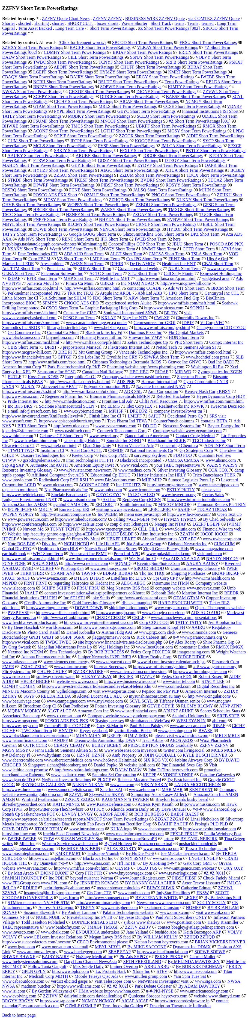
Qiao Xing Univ (97, 445)
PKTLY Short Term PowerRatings (216, 150)
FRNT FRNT (35, 583)
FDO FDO (182, 455)
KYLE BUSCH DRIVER (205, 755)
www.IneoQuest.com (154, 647)
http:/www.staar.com (92, 863)
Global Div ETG (16, 548)
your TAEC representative (177, 465)
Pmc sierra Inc (59, 268)
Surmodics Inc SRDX (21, 327)
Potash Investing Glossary (118, 706)
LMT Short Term (104, 258)
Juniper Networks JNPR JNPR (104, 656)
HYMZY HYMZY (180, 519)
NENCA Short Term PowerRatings (129, 229)
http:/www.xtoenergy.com (109, 529)
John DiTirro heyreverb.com (173, 770)
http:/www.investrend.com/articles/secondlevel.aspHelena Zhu (96, 686)
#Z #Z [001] (214, 873)
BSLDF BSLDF (119, 534)
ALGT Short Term (126, 253)
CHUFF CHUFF (52, 671)
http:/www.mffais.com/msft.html (186, 303)
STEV (162, 971)
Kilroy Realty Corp (155, 656)
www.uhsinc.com (220, 460)
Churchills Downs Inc (195, 317)
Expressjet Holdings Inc (221, 273)
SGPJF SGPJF (73, 637)
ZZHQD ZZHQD (199, 937)
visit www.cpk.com (213, 912)
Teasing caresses (109, 720)
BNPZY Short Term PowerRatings (63, 86)
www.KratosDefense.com (108, 804)
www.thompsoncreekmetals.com (93, 558)
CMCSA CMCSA (183, 460)
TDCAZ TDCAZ (212, 509)
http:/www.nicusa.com (163, 308)
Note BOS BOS (21, 543)
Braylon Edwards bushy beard (182, 799)
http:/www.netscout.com (195, 971)
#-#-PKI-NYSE (160, 991)
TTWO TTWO (21, 450)
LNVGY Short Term (117, 249)
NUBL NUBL (48, 917)
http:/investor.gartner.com (169, 484)
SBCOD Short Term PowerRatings (142, 42)
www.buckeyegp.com (83, 951)
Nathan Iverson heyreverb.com (161, 942)
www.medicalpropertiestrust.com (135, 833)
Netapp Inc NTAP (170, 524)
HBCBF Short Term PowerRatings (63, 209)
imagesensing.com (193, 652)
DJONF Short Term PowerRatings (166, 91)
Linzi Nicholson (204, 819)
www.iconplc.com (144, 489)
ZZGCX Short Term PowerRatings (149, 136)
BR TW (171, 312)
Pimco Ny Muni (86, 539)
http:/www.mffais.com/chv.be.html (80, 381)
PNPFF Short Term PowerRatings (62, 219)
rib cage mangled (137, 602)
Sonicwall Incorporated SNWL (130, 312)
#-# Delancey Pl (16, 755)
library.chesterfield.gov (67, 327)
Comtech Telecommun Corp (122, 430)
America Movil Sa (43, 283)
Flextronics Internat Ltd (129, 347)
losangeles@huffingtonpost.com (52, 892)
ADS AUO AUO (205, 612)
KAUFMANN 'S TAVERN (125, 799)
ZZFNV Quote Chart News (65, 18)
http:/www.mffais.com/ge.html (160, 666)
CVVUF (147, 676)
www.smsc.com (16, 676)
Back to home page (19, 1015)
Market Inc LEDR (18, 263)
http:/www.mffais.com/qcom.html (166, 278)
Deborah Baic (163, 593)
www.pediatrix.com (68, 774)
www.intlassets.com (19, 661)
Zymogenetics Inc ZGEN (220, 371)
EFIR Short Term (42, 278)
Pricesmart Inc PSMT (88, 553)
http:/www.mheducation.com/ (81, 519)
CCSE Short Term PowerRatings (192, 106)
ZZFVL (76, 794)
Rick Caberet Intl (151, 637)
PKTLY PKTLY (181, 489)
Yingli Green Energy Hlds (166, 548)
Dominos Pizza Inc (145, 332)
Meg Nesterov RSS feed (127, 588)
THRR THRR (32, 573)
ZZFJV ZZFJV (138, 927)
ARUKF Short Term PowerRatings (106, 155)
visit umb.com (209, 553)
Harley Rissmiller (223, 922)
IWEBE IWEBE (22, 838)
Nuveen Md (33, 529)
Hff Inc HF (126, 863)
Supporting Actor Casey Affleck (159, 794)
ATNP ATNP (230, 706)
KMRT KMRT (68, 853)
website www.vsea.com (77, 681)
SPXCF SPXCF (16, 578)
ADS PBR (126, 381)
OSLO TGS (147, 868)
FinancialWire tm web (221, 529)
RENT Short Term (78, 239)
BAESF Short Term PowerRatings (196, 96)
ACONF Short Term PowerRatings (63, 131)
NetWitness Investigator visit (163, 981)
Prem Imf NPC (127, 553)
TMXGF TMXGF (103, 927)
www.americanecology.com (204, 991)
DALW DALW (128, 770)
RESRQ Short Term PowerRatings (32, 190)
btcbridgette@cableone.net (66, 887)
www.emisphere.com (119, 907)
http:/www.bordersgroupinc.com (107, 627)
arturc (169, 838)
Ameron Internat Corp (21, 367)
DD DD (150, 425)
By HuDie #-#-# (140, 853)
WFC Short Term (48, 553)
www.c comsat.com (64, 715)
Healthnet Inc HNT (178, 263)
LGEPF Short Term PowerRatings (63, 72)
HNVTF (65, 730)
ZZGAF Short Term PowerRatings (163, 214)
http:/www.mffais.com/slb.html (29, 312)
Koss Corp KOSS (43, 376)
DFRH (50, 347)
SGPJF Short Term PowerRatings (83, 136)
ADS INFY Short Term (224, 445)
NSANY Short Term (25, 249)
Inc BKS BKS (20, 406)
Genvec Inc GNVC (184, 362)
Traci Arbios (152, 740)
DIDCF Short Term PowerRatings (129, 96)
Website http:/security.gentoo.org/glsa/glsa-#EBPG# (53, 534)
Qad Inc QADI (221, 362)
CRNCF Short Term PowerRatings (166, 224)
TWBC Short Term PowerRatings (62, 62)
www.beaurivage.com (21, 701)
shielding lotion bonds (128, 607)
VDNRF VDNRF (178, 774)
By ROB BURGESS (106, 652)
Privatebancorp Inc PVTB (89, 917)
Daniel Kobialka (80, 632)
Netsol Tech (166, 347)
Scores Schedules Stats (220, 711)
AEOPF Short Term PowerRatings (84, 67)
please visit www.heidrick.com (181, 735)
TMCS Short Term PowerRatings (100, 126)
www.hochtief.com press (207, 357)
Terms (192, 23)
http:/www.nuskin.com (200, 804)
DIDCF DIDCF (191, 656)
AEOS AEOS (181, 740)
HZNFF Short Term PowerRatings (96, 214)
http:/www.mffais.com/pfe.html (93, 342)
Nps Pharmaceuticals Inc (66, 489)
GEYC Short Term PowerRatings (146, 111)
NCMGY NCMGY (98, 1001)
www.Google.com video (163, 612)
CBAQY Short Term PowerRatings (33, 77)
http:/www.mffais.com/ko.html (29, 391)
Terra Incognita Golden (122, 1005)
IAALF (31, 593)
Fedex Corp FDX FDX (151, 652)
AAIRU (198, 627)
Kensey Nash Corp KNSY (208, 391)
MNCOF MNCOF (174, 504)
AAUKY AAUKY (202, 563)
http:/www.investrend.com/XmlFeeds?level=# (42, 416)
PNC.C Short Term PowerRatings (180, 194)
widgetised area (215, 278)
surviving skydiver (150, 455)
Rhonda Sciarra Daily (130, 809)
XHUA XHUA (45, 563)
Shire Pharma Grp (218, 642)
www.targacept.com (113, 661)
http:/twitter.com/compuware (65, 514)
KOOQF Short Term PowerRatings (165, 140)
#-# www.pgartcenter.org (215, 666)
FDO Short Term (107, 298)
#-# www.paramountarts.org (197, 637)
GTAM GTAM (186, 598)
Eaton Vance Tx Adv (136, 445)
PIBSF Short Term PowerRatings (130, 185)
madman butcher (35, 986)
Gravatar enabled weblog (140, 268)
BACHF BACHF (173, 824)
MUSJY (28, 386)
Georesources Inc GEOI (155, 322)
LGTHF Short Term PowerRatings (131, 131)
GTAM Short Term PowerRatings (62, 106)
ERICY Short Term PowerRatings (208, 52)
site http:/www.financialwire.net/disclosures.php (120, 642)
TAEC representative (20, 927)
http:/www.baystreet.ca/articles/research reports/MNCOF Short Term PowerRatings (75, 819)
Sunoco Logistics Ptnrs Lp (191, 480)
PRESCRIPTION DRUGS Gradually (160, 745)
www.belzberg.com (111, 327)
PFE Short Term (188, 342)
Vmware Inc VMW (145, 337)
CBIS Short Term (23, 347)
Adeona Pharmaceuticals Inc (46, 656)
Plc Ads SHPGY (133, 956)
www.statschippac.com (219, 484)
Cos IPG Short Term (144, 258)
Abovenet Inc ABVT (59, 386)
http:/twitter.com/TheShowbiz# (56, 809)
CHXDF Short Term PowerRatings (99, 91)
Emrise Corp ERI (74, 509)
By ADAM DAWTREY (199, 986)
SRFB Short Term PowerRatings (194, 62)
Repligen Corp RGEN (141, 499)
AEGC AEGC (133, 583)
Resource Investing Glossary (27, 470)
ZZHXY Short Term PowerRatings (32, 47)
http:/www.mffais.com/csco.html (57, 362)
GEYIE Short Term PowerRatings (101, 165)
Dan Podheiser (76, 706)
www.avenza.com (52, 578)
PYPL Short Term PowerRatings (82, 111)
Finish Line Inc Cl (105, 416)
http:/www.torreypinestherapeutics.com (98, 622)
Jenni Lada (44, 750)
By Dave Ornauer (170, 809)
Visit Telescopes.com (112, 981)
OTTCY (97, 809)
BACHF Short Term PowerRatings (100, 47)
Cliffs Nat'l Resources (158, 401)
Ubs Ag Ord (217, 258)
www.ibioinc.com (17, 435)
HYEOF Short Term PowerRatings (197, 229)
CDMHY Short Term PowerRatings (75, 52)
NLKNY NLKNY (88, 784)
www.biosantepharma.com (25, 853)
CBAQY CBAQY (69, 745)
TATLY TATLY (188, 622)
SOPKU (197, 308)
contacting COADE (144, 288)
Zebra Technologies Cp (147, 342)
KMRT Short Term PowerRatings (197, 72)
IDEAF (219, 725)
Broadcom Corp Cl (39, 706)
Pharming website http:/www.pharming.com (145, 367)
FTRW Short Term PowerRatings (62, 160)
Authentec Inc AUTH (49, 465)
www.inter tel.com (179, 681)
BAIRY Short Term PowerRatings (100, 77)
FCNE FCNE (14, 563)
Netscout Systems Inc (182, 425)
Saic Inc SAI (111, 789)
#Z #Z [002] (117, 986)
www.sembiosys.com (108, 568)
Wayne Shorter (134, 23)
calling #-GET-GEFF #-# (135, 519)
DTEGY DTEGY (89, 578)
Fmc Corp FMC (113, 455)
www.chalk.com (55, 932)
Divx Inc (49, 543)
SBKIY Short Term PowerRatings (83, 150)
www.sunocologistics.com (71, 789)
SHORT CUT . (81, 23)
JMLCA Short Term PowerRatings (191, 145)
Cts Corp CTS (99, 892)
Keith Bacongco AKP (202, 932)
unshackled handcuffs (198, 843)
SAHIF (184, 509)
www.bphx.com (108, 489)
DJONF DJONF (54, 873)
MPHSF (116, 411)
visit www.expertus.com (114, 691)
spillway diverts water (55, 676)
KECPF (149, 774)
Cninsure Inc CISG (80, 312)
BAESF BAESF (185, 814)
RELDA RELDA (56, 696)
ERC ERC (104, 504)
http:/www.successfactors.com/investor (36, 942)
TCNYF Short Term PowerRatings (128, 62)
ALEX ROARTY (121, 848)
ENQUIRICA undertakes (97, 932)
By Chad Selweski (219, 519)
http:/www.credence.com (86, 563)
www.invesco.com (18, 932)
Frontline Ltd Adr (117, 401)
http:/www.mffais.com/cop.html (30, 288)
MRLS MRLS (227, 735)
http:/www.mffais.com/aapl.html (30, 558)
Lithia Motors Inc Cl (20, 298)
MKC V (45, 509)
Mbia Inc (27, 843)
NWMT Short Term (159, 249)
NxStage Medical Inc (94, 956)
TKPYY (87, 907)
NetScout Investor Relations (66, 779)
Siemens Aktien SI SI (79, 750)
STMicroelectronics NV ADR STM (39, 902)
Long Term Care (69, 28)
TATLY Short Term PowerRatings (31, 116)
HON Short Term (184, 337)
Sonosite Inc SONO (123, 440)
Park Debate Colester (153, 986)
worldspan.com (59, 627)
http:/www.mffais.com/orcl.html (203, 352)
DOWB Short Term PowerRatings (63, 229)
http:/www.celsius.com (83, 524)
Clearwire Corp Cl (18, 445)
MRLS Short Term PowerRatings (127, 106)
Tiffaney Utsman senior (179, 701)
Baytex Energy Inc (223, 425)
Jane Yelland (137, 932)
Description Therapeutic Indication (180, 1005)
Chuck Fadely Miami (221, 878)
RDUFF (30, 887)
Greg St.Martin (110, 725)
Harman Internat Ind (159, 381)
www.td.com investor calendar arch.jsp (171, 661)
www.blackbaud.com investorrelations (35, 735)
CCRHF (47, 568)
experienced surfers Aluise (128, 303)
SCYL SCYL (141, 701)
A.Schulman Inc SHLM (65, 298)
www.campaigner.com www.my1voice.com (85, 701)
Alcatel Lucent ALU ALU (99, 696)
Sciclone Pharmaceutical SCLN (66, 406)
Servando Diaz (57, 824)
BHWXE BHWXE (18, 956)
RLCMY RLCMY (197, 706)
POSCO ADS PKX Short (55, 194)
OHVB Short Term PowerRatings (31, 204)
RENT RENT (201, 789)
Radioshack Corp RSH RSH (63, 480)
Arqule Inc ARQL (115, 293)
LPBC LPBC (159, 509)
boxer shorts (107, 23)
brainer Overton (124, 966)
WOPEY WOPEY (18, 514)
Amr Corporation (163, 391)
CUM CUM (224, 543)
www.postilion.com (184, 922)
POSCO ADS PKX (226, 244)
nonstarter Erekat (195, 647)
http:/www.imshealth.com (207, 578)
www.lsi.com (13, 991)
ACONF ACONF (94, 484)
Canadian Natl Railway (102, 371)
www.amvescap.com (188, 725)
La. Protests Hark (110, 971)
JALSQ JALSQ (141, 494)
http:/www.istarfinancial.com (162, 951)
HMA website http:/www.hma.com (109, 991)
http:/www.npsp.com (20, 720)
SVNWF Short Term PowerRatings (198, 219)
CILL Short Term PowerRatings (96, 57)
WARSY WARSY (222, 465)
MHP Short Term (79, 278)
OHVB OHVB (15, 829)
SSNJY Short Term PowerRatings (159, 57)
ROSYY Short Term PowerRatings (196, 185)
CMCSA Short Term (166, 253)
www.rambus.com (134, 892)
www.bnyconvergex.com (130, 873)
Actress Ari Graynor (56, 907)
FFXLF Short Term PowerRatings (149, 150)
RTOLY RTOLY (49, 829)
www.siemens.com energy (66, 661)
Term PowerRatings (182, 81)
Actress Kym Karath (156, 804)
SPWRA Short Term (161, 357)
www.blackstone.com (21, 337)
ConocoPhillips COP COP (67, 725)
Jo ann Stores (125, 548)
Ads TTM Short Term (21, 268)
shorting (41, 23)
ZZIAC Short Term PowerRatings (83, 175)
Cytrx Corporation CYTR (206, 381)
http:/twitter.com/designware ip (182, 1001)
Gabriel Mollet (203, 956)
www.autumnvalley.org (37, 951)
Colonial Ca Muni (63, 332)
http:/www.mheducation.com (70, 401)
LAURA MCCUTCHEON (197, 784)
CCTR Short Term (199, 249)
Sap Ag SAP (13, 465)
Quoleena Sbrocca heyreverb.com (158, 996)
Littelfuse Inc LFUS (128, 578)
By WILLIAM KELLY (157, 937)
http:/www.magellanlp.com (52, 858)
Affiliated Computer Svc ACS (57, 475)
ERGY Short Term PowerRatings (165, 77)
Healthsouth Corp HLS (58, 548)
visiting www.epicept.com (119, 509)
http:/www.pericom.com (44, 539)
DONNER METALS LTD (94, 922)
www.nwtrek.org (104, 435)
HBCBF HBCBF (35, 681)
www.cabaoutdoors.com (23, 981)
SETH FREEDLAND (142, 961)
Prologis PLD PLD (211, 824)
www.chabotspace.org (157, 829)
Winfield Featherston (40, 799)
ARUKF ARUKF (178, 711)
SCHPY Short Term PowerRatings (63, 96)
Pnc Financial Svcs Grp (182, 765)
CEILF (138, 617)
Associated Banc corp (21, 715)
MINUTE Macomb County (26, 691)
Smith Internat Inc (136, 504)
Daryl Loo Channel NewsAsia (90, 961)
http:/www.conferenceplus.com (29, 524)
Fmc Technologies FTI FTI (89, 460)
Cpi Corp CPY (165, 578)
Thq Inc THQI (152, 573)
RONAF (9, 912)
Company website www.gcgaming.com (187, 430)
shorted (24, 23)
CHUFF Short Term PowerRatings (150, 67)
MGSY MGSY (15, 750)
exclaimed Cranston (162, 907)
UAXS (8, 386)
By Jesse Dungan (134, 917)
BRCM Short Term (227, 288)
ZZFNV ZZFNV (107, 18)
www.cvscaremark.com (115, 425)
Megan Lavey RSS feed (110, 937)
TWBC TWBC (58, 642)
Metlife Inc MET (115, 278)
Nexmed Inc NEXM (25, 652)
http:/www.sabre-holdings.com (81, 770)
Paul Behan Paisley (146, 725)
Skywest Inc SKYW (106, 794)
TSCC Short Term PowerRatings (30, 214)
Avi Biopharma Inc (224, 622)
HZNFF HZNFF (91, 755)
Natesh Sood (96, 548)
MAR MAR (172, 789)
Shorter (8, 23)
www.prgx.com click (157, 632)
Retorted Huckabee (173, 396)
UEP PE (114, 735)
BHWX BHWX (161, 887)
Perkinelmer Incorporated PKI (34, 293)
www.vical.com (134, 465)
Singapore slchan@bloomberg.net (57, 765)
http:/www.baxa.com (20, 396)
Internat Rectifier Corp (131, 824)
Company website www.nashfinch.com (136, 376)
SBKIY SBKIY (154, 784)
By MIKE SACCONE (146, 946)
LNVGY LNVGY (77, 814)
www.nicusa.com (58, 484)
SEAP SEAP (119, 951)
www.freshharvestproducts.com (29, 622)
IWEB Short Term (151, 239)
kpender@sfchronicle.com (25, 430)
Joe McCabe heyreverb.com (185, 853)
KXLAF (108, 317)
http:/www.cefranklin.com (65, 617)
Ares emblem (52, 263)
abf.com (219, 720)
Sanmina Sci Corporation (114, 774)
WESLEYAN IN (191, 720)
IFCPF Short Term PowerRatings (99, 140)
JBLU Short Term (187, 244)
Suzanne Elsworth (39, 912)
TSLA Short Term (206, 253)
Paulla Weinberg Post (222, 833)
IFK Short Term (114, 239)
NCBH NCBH (76, 543)
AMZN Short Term (86, 263)
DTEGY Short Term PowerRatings (195, 160)
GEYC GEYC (108, 494)
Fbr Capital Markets (186, 332)
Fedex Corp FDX (177, 676)
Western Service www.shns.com (70, 843)
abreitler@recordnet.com (24, 804)
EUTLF (14, 376)
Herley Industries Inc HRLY (161, 475)
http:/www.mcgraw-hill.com (27, 352)
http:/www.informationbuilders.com (198, 499)
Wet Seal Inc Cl (142, 558)
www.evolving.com (19, 996)
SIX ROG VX (156, 760)
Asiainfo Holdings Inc (191, 715)
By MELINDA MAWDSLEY (194, 961)
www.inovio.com (17, 480)
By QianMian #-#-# (51, 863)
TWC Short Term (37, 730)
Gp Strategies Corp (196, 450)
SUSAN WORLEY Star (82, 838)
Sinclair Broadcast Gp (70, 494)
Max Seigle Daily (88, 966)
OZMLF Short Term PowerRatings (114, 194)
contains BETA (214, 421)
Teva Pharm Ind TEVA (127, 421)
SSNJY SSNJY (133, 858)
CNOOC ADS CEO (81, 303)
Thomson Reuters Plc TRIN (221, 504)
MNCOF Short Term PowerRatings (131, 121)
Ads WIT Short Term (186, 288)
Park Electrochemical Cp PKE (73, 367)
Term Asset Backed (35, 28)
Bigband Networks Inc (187, 543)
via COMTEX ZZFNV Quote (214, 18)
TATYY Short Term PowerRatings (32, 234)
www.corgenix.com (171, 607)
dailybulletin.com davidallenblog (93, 996)
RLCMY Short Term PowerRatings (98, 224)
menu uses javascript (142, 514)
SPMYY (50, 303)
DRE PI (65, 352)
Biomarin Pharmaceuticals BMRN (120, 396)
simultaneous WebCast (150, 720)
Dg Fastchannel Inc (184, 779)
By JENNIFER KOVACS (96, 883)
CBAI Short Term (217, 263)
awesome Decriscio (227, 406)
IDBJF (188, 322)
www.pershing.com (175, 730)
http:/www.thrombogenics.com (200, 671)
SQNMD (122, 563)
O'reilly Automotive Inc (45, 602)
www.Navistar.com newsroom (85, 470)
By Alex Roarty (182, 642)
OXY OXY (233, 868)
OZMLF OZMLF (80, 1005)
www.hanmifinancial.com (24, 740)
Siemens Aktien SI (199, 347)
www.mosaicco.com (161, 848)
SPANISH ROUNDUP (22, 878)
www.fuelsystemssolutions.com (30, 961)
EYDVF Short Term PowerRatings (167, 165)
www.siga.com (208, 981)
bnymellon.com (60, 337)
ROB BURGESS (149, 814)
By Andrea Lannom (79, 912)
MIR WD (183, 371)
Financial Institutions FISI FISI (29, 598)
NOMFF (193, 907)
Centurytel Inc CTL (222, 293)
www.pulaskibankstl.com (169, 553)
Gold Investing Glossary (93, 602)
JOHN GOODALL (159, 755)
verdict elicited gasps (69, 981)
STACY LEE (213, 681)
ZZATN (187, 534)
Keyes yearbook (94, 730)
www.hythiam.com (53, 755)
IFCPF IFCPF (20, 509)
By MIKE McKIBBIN (80, 848)
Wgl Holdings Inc (114, 647)
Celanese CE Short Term (61, 435)
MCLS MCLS (223, 750)
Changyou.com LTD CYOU (221, 327)
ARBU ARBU (156, 966)
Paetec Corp (82, 455)
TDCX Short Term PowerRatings (215, 175)
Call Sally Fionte (178, 273)
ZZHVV (50, 996)
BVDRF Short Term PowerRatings (171, 180)
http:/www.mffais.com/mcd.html (30, 342)
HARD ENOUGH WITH (180, 602)
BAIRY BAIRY (55, 956)
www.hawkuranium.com (35, 440)
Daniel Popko (106, 765)
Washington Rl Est (207, 367)
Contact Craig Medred (195, 435)
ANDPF (60, 740)
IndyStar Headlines (173, 892)
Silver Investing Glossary (179, 470)
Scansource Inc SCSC (56, 371)
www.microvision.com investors (138, 671)
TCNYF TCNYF (65, 529)
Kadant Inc (105, 583)
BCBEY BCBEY (107, 745)
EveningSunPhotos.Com (158, 563)
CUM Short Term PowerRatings (36, 140)
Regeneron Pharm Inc (64, 396)
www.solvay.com (222, 268)
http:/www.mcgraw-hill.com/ (185, 283)
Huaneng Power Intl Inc (101, 337)
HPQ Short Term (183, 293)
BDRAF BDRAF (118, 573)
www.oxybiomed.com (83, 411)
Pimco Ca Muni (79, 283)
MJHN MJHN (88, 735)
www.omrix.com (174, 912)
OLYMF (122, 868)
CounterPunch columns (173, 421)
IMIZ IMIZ (138, 735)
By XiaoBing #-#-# (160, 863)
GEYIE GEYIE (161, 706)
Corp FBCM (39, 258)
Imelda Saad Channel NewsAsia (71, 833)
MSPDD (9, 583)
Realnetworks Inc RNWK (181, 406)
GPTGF (64, 357)
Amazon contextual (155, 843)
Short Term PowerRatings (112, 28)
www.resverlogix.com (178, 873)
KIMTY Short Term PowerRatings (198, 86)
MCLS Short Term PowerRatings (62, 145)
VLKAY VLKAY (96, 676)
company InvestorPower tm (178, 411)
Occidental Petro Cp (185, 416)
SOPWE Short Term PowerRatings (130, 86)
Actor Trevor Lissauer (201, 883)
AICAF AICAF (134, 1001)
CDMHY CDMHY (18, 686)
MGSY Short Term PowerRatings (197, 131)
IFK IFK (126, 676)
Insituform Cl (52, 450)
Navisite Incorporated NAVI (161, 386)
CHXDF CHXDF (110, 617)
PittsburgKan (72, 568)
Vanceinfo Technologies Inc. (144, 352)
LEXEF (191, 897)
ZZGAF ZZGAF (169, 819)
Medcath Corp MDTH (48, 976)
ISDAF (14, 278)
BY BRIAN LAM (223, 907)
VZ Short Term (70, 258)
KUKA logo (121, 829)
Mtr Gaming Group (95, 352)
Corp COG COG (154, 622)
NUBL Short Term (184, 268)
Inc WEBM (108, 514)
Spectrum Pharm (191, 376)
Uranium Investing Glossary (195, 568)
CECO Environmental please (102, 942)
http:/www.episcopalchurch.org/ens (70, 421)
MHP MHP (152, 480)
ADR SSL (133, 391)
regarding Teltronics (71, 583)
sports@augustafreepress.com (28, 848)
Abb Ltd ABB (150, 293)
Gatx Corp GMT (197, 863)
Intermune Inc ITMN (170, 583)
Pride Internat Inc (23, 401)
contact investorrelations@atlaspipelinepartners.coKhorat (94, 593)
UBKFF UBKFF (121, 539)
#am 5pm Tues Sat (190, 976)
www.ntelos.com (167, 858)
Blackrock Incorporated (140, 460)
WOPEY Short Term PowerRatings (98, 204)
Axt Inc (109, 499)
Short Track (161, 23)
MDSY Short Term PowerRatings (72, 199)
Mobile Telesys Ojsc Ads (96, 976)
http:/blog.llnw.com (19, 833)
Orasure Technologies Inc (43, 455)
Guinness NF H (15, 917)
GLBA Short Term (18, 273)
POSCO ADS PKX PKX (66, 720)
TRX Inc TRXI (80, 293)
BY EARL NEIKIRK (199, 838)
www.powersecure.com (28, 519)
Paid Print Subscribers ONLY (181, 917)
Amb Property (124, 755)
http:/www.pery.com (20, 725)
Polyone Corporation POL (107, 386)
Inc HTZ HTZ (128, 484)
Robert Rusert (210, 676)
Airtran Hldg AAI (117, 632)
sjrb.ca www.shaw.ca (142, 922)
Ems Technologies (66, 652)
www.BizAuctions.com (115, 480)
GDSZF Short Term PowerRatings (128, 160)
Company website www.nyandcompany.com (126, 715)
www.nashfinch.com (73, 430)
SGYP (28, 696)
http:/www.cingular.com (47, 607)
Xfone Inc (141, 971)
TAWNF (88, 573)
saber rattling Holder (82, 440)
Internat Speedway (110, 666)
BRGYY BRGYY (18, 1001)
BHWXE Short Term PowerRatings (33, 126)
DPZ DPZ (138, 411)
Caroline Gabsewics (217, 774)
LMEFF (135, 416)
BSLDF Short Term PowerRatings (128, 81)
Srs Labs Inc (89, 357)
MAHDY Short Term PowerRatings (33, 165)
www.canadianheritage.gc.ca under (96, 322)
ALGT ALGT (59, 711)
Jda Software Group (143, 543)
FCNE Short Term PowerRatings (98, 190)
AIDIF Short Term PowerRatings (215, 136)
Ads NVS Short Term (36, 239)
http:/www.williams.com (78, 986)
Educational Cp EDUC (110, 475)
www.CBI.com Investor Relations (53, 937)
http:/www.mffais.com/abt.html (81, 868)
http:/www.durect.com (21, 789)
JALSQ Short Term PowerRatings (163, 190)
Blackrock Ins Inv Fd (103, 332)
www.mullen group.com (146, 976)
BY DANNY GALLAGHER (150, 883)
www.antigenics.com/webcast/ (190, 868)
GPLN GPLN (34, 971)
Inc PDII (56, 878)
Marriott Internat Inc (200, 593)
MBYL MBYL (108, 946)
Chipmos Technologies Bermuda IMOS (126, 362)
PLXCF (104, 779)
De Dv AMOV (142, 263)
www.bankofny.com (62, 927)
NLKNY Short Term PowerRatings (207, 199)
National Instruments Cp (151, 450)
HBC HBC (139, 371)
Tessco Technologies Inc (206, 848)
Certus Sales (213, 494)
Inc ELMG (110, 406)
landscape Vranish (103, 853)
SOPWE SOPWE (210, 951)
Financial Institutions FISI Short (210, 111)
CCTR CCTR (35, 745)
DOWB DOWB (89, 607)
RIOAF (161, 371)
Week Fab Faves (90, 824)
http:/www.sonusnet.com (107, 897)
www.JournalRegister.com (142, 878)
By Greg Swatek (16, 647)
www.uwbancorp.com (222, 539)
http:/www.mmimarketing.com (103, 902)
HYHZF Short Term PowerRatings (63, 170)
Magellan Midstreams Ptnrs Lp (65, 647)
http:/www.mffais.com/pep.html (162, 327)
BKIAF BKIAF (225, 573)
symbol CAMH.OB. (71, 504)
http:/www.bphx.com (70, 971)
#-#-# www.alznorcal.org (214, 809)
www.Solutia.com (180, 529)
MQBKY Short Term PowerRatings (99, 116)
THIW (48, 838)
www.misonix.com (79, 499)
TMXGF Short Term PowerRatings (199, 209)
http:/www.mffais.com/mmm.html (214, 401)
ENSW (202, 892)
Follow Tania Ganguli (47, 966)
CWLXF (161, 317)
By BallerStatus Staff (222, 897)
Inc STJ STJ (74, 598)
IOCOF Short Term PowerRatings (173, 155)
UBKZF (107, 283)
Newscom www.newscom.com (164, 902)
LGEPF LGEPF (206, 524)
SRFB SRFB (228, 715)
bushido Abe (166, 932)
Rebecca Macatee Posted (139, 779)
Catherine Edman (196, 887)
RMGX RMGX (229, 647)
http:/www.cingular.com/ (209, 696)
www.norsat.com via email (64, 946)
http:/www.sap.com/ (57, 1001)
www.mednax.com (134, 470)
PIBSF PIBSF (184, 878)
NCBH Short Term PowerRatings (62, 81)
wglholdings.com (71, 691)
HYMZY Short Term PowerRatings (130, 72)
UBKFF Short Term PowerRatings (166, 126)
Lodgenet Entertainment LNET (29, 499)
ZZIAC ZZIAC (34, 666)
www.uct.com (122, 784)
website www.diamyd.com (217, 996)
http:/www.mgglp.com (116, 612)
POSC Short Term (79, 317)
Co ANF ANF (63, 573)
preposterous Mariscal (82, 347)
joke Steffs (100, 598)
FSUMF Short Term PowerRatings (63, 121)
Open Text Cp (229, 514)
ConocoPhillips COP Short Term (136, 244)
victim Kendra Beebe (132, 730)
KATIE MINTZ (66, 804)
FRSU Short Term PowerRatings (208, 42)
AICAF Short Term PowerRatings (149, 101)
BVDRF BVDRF (88, 671)
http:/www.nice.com (71, 425)
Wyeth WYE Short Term (71, 249)
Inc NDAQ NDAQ (137, 283)
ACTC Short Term (105, 273)
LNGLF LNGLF (203, 858)
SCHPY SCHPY (55, 588)
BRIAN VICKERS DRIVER (220, 942)
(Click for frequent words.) (82, 42)
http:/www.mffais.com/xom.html (30, 322)
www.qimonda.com (199, 632)
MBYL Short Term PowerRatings (31, 224)
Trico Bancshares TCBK (214, 475)
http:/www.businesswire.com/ (130, 681)
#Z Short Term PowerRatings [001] (200, 121)
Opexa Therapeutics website (219, 607)
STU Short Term (142, 273)
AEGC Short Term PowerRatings (129, 170)
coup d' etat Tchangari (129, 524)
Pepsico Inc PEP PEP (160, 691)
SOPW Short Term (95, 268)
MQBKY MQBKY (24, 711)
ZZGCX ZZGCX (80, 799)
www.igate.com (21, 946)
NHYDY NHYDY (222, 558)
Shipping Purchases (188, 573)
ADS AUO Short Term (84, 253)
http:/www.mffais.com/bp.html (62, 612)
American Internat (201, 691)
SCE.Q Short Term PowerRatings (166, 116)
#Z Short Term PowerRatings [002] (169, 28)
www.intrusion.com (86, 829)
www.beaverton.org (179, 494)
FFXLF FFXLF (184, 833)
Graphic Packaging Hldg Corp (111, 308)
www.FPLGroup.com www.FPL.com (34, 883)
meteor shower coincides (118, 887)
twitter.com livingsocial (184, 750)
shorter (58, 23)
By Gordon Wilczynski (52, 991)
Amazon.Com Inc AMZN (24, 504)
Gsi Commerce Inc (24, 332)
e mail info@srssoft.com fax (32, 411)
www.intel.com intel (58, 445)
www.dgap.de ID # (18, 779)
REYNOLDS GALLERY (43, 784)
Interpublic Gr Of (80, 376)
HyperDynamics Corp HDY (220, 396)
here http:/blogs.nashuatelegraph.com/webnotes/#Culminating (91, 241)
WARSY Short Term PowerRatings (131, 209)
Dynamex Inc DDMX (192, 946)
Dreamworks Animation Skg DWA (104, 740)
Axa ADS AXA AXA (181, 558)
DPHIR (116, 263)
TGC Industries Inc (209, 440)
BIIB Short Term (32, 425)
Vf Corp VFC (212, 322)
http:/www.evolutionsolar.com (209, 829)
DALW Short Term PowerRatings (31, 57)
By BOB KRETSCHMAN (199, 966)
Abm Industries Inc (157, 534)
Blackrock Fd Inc (98, 858)
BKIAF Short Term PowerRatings (142, 52)
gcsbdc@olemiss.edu (41, 460)
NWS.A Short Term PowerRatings (32, 91)
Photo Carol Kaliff (43, 632)
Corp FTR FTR (88, 873)
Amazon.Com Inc (93, 711)
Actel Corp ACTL (86, 450)
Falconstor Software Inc (62, 273)
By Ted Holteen (118, 843)
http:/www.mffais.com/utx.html (90, 391)
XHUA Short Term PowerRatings (194, 170)
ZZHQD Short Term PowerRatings (139, 199)
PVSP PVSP (18, 612)
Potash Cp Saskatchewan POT (28, 814)
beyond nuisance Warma (91, 878)
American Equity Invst (94, 465)
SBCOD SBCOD (149, 568)
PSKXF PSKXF (169, 956)
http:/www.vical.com (20, 642)
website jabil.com (139, 765)
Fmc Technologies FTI (38, 253)
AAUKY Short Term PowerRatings (38, 155)
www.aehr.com (142, 789)
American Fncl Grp (182, 298)
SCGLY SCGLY (211, 902)
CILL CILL (148, 529)
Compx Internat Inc (226, 342)
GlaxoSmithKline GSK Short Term (153, 234)
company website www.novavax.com (187, 588)
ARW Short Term (144, 298)
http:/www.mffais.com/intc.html (92, 288)
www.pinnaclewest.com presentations (184, 617)
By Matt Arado (21, 873)
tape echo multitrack (20, 489)
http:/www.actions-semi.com (141, 598)
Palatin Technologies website (128, 912)
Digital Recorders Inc (216, 686)
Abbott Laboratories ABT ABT (169, 539)
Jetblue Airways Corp (194, 760)
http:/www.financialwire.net (26, 357)
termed (208, 23)
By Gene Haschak (23, 627)
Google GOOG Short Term (92, 234)
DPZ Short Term (204, 234)
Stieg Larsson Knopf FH (163, 627)
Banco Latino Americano (147, 435)
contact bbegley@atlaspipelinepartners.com (196, 927)
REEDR (231, 593)
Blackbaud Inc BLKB (167, 440)
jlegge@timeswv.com (111, 637)
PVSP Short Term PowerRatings (126, 145)
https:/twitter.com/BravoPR (133, 838)
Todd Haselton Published (43, 922)
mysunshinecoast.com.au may (155, 696)
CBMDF (116, 450)
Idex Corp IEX (139, 406)
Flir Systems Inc (16, 671)
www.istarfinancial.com (136, 711)
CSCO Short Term (62, 308)
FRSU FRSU (88, 588)
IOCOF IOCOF (214, 534)
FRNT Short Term (184, 258)
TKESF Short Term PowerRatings (104, 180)
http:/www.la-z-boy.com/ (189, 514)
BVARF (205, 730)
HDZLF (9, 539)
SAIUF (154, 416)
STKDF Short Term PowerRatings (38, 180)
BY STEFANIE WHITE (156, 897)
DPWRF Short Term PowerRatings (64, 185)
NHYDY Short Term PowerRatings (130, 219)
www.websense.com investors (130, 750)
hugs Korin (69, 897)
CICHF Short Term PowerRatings (83, 101)
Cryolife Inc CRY (121, 357)
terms (179, 23)
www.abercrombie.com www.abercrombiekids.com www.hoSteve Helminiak (69, 760)
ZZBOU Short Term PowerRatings (166, 204)
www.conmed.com (174, 686)
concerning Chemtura (179, 445)
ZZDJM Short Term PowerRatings (149, 175)
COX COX (218, 470)
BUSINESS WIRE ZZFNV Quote (155, 18)
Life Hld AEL (108, 543)
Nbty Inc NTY (135, 317)
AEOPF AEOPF (113, 814)
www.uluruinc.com (71, 666)
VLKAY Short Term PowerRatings (167, 47)
